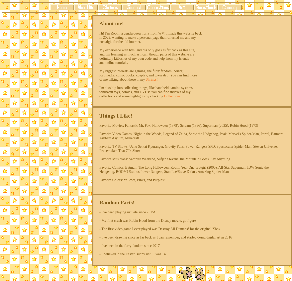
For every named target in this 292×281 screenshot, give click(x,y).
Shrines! (152, 79)
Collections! (173, 96)
